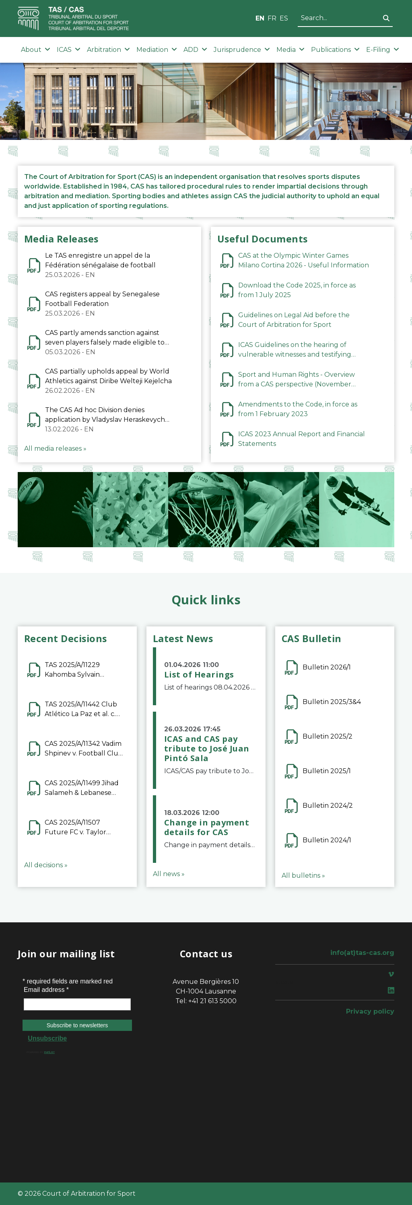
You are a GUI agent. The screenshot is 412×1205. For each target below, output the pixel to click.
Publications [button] (335, 49)
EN (259, 18)
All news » (169, 874)
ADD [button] (195, 49)
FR (272, 18)
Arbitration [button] (108, 49)
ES (284, 18)
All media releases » (55, 448)
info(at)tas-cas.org (362, 953)
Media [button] (290, 49)
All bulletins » (303, 875)
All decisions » (46, 865)
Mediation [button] (156, 49)
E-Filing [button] (382, 49)
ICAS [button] (68, 49)
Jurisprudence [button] (242, 49)
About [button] (35, 49)
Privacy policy (370, 1011)
